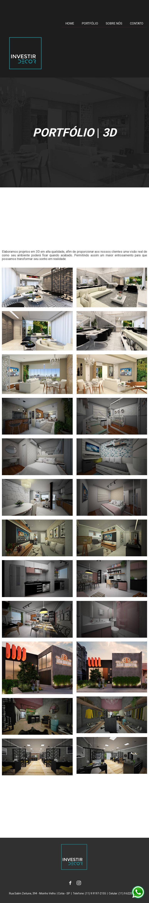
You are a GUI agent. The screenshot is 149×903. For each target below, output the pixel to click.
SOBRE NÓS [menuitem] (114, 23)
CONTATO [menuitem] (136, 23)
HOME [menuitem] (69, 23)
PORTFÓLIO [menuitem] (90, 23)
